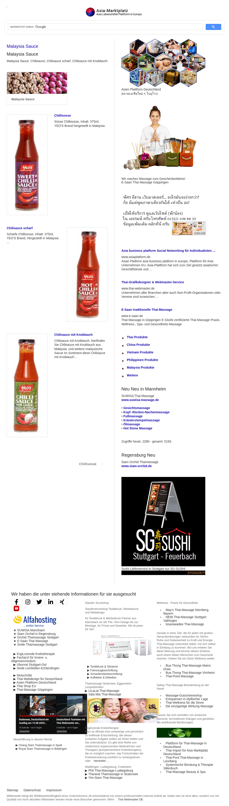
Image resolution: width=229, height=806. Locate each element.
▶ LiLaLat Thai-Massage (102, 691)
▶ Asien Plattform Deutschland (34, 682)
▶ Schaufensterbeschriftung (104, 674)
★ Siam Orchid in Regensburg (34, 634)
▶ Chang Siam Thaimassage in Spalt (39, 745)
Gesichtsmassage (136, 408)
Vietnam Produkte (140, 352)
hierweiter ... (101, 760)
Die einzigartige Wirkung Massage (189, 706)
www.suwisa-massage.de (140, 400)
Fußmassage (133, 416)
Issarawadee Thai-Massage (185, 624)
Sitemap (12, 790)
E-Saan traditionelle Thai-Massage (146, 309)
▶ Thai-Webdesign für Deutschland (37, 679)
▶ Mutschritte (22, 675)
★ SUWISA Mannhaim (29, 630)
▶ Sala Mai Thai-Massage (103, 694)
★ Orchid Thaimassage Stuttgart (36, 637)
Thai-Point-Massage (180, 676)
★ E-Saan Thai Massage (30, 641)
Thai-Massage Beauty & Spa (186, 772)
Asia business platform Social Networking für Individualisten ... (168, 250)
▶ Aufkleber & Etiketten (101, 677)
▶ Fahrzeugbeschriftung (102, 670)
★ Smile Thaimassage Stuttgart (35, 644)
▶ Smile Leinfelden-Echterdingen (36, 668)
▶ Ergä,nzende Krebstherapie (34, 654)
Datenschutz (32, 790)
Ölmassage (131, 424)
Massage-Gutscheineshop (184, 695)
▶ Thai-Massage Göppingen (33, 689)
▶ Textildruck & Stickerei (102, 666)
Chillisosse (62, 115)
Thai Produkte (137, 337)
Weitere (132, 375)
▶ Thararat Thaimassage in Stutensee (111, 774)
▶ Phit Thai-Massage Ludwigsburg (109, 770)
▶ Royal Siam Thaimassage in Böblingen (41, 748)
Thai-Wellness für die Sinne (185, 702)
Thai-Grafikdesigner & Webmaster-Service (152, 282)
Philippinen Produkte (142, 360)
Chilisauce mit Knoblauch (73, 334)
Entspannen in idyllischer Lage (187, 699)
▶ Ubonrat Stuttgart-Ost (30, 664)
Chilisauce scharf (20, 228)
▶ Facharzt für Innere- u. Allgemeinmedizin (29, 659)
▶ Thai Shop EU (24, 686)
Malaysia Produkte (140, 367)
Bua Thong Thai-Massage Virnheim (190, 672)
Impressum (54, 790)
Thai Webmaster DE (130, 799)
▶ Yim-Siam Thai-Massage (103, 777)
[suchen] (104, 27)
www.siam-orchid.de (136, 466)
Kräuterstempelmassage (141, 420)
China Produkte (138, 344)
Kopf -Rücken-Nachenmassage (146, 412)
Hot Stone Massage (137, 428)
